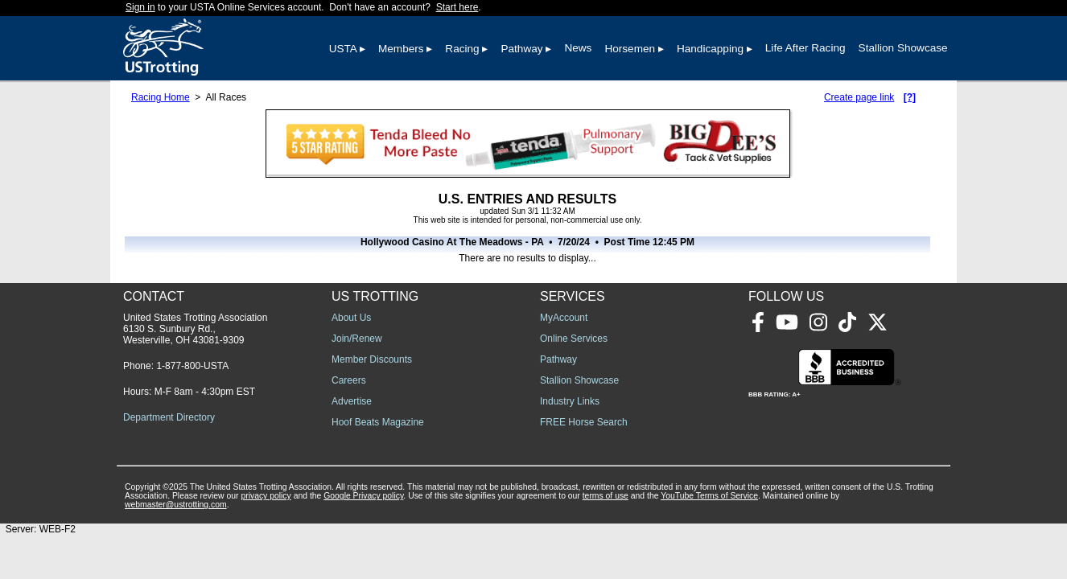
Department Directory (169, 417)
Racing (462, 49)
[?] (910, 97)
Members (401, 49)
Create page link (859, 97)
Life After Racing (805, 48)
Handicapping (710, 49)
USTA (343, 49)
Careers (349, 380)
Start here (457, 7)
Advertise (352, 401)
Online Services (574, 338)
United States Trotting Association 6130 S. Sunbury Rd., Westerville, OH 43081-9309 (195, 329)
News (577, 48)
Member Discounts (372, 359)
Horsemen (629, 49)
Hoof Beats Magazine (378, 422)
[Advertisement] (748, 409)
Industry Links (569, 401)
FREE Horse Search (584, 422)
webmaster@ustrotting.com (176, 504)
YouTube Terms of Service (709, 495)
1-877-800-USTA (192, 366)
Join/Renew (357, 338)
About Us (351, 317)
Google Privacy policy (363, 495)
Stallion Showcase (903, 48)
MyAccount (563, 317)
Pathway (521, 49)
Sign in (140, 7)
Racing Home (160, 97)
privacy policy (265, 495)
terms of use (605, 495)
